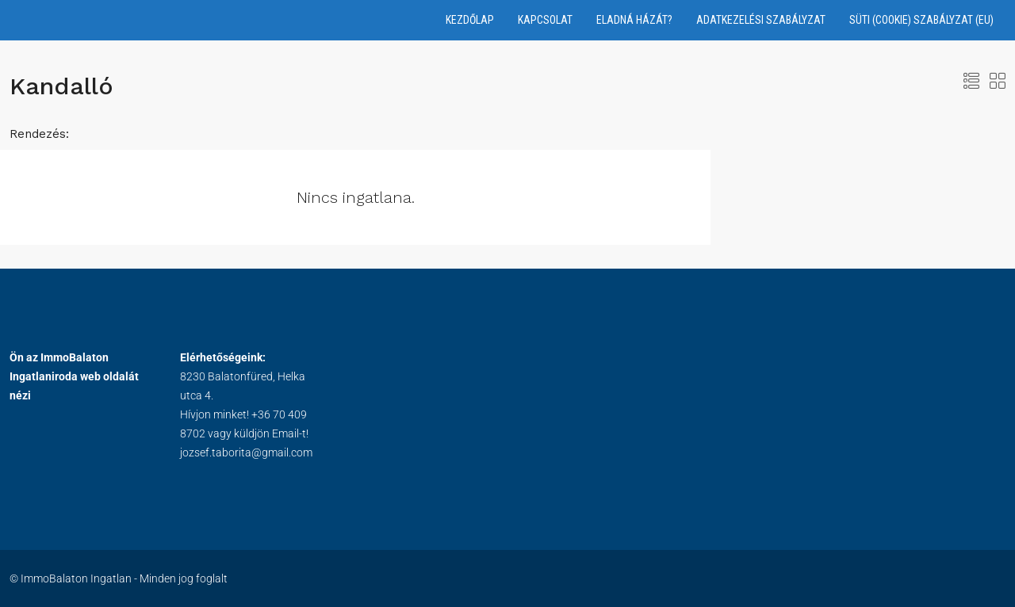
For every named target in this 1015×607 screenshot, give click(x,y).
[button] (971, 81)
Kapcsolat (545, 19)
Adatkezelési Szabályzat (760, 19)
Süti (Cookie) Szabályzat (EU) (921, 19)
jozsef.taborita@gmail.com (246, 452)
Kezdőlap (470, 19)
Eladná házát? (634, 19)
